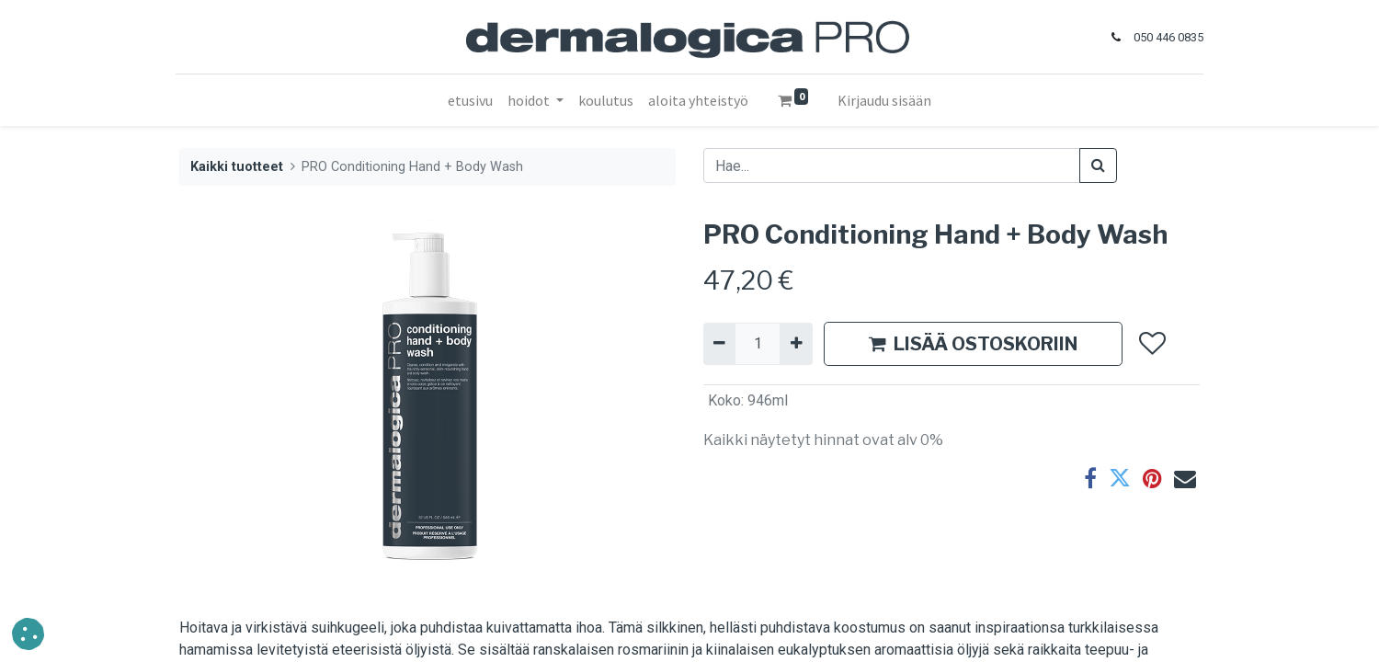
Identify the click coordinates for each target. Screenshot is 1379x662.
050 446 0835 (1165, 37)
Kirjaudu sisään (884, 100)
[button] (1151, 343)
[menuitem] (470, 100)
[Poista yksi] (719, 344)
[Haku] (1098, 165)
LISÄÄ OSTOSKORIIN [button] (973, 344)
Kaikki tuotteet (236, 167)
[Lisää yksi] (796, 344)
